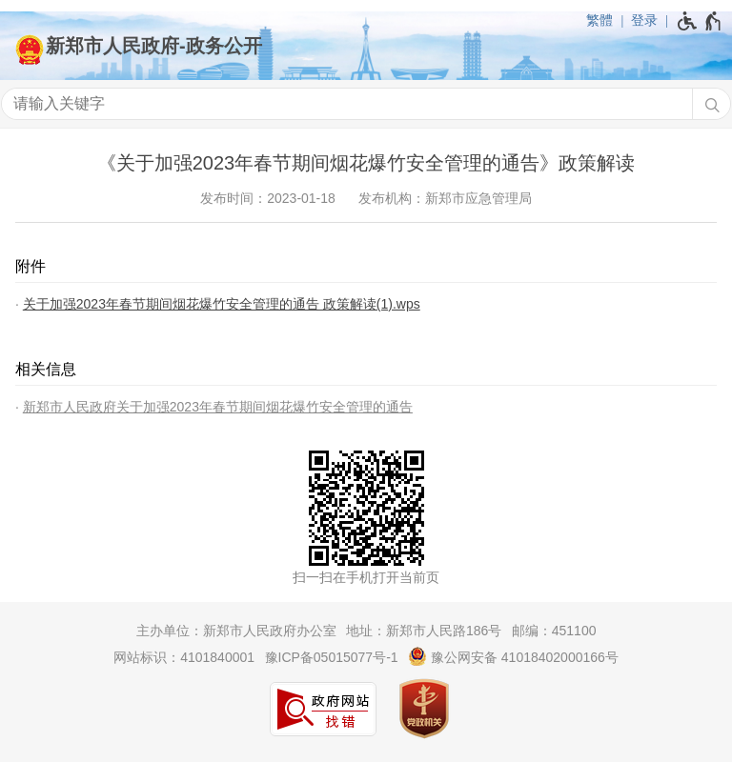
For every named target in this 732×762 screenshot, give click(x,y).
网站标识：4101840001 (183, 657)
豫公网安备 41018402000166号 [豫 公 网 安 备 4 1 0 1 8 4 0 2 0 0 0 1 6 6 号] (513, 656)
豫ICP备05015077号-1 (331, 657)
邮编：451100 (554, 630)
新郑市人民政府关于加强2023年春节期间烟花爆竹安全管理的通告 (218, 406)
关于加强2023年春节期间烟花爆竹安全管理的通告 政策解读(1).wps (221, 303)
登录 (644, 20)
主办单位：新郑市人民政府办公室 (236, 630)
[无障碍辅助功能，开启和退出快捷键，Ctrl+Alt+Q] (700, 21)
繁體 (599, 20)
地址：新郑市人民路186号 (423, 630)
